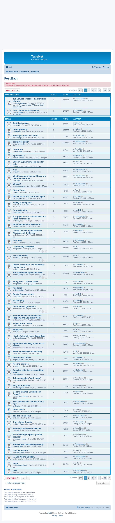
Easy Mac (19, 151)
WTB (15, 470)
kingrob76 (78, 230)
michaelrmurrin (20, 439)
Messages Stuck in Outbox (26, 135)
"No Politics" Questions (24, 307)
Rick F (77, 162)
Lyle (16, 166)
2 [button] (88, 90)
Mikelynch (19, 221)
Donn (17, 418)
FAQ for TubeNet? (21, 385)
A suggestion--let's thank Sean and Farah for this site (29, 217)
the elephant (79, 135)
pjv (76, 246)
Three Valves (80, 401)
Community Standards (23, 247)
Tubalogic (18, 138)
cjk (16, 353)
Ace (16, 192)
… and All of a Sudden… (24, 457)
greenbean (19, 360)
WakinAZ (78, 364)
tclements (78, 155)
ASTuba (18, 325)
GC (76, 323)
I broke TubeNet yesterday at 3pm (29, 336)
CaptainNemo (80, 169)
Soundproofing (20, 129)
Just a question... (21, 450)
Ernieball (18, 446)
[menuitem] (9, 67)
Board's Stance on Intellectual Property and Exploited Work (27, 316)
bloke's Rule (19, 409)
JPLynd (18, 198)
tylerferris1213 (20, 380)
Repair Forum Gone (22, 323)
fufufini (17, 406)
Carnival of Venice (22, 205)
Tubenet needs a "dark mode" (27, 378)
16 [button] (105, 90)
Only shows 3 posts (22, 422)
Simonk (18, 226)
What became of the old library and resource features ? (29, 177)
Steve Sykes (20, 424)
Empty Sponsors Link (23, 294)
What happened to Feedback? (27, 224)
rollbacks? (18, 330)
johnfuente (19, 374)
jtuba (17, 172)
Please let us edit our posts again (29, 196)
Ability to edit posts (22, 203)
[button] (80, 90)
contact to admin (21, 142)
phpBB (49, 513)
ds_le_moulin (20, 144)
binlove (77, 129)
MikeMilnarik (20, 453)
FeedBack (11, 78)
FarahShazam (20, 103)
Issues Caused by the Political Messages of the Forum (27, 232)
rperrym (18, 366)
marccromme (20, 186)
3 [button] (92, 90)
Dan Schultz (19, 158)
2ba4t (17, 430)
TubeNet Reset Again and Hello (27, 272)
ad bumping (18, 300)
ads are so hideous (22, 416)
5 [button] (99, 90)
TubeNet (18, 114)
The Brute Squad (21, 396)
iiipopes (18, 249)
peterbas (78, 300)
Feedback (17, 288)
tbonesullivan (80, 272)
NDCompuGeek (21, 465)
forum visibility (20, 210)
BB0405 (18, 131)
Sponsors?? (19, 155)
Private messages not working (27, 351)
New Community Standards (26, 110)
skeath (17, 125)
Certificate (18, 149)
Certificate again (21, 123)
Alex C (17, 258)
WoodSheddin (80, 184)
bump (15, 463)
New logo (17, 240)
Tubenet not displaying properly (28, 444)
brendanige (19, 112)
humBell (18, 212)
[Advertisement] (57, 26)
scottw (17, 180)
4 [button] (95, 90)
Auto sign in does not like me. (27, 428)
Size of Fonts (19, 190)
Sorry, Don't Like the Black (25, 282)
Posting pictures (21, 364)
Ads (15, 170)
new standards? (20, 256)
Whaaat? (17, 184)
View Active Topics (22, 358)
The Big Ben (79, 240)
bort (16, 242)
